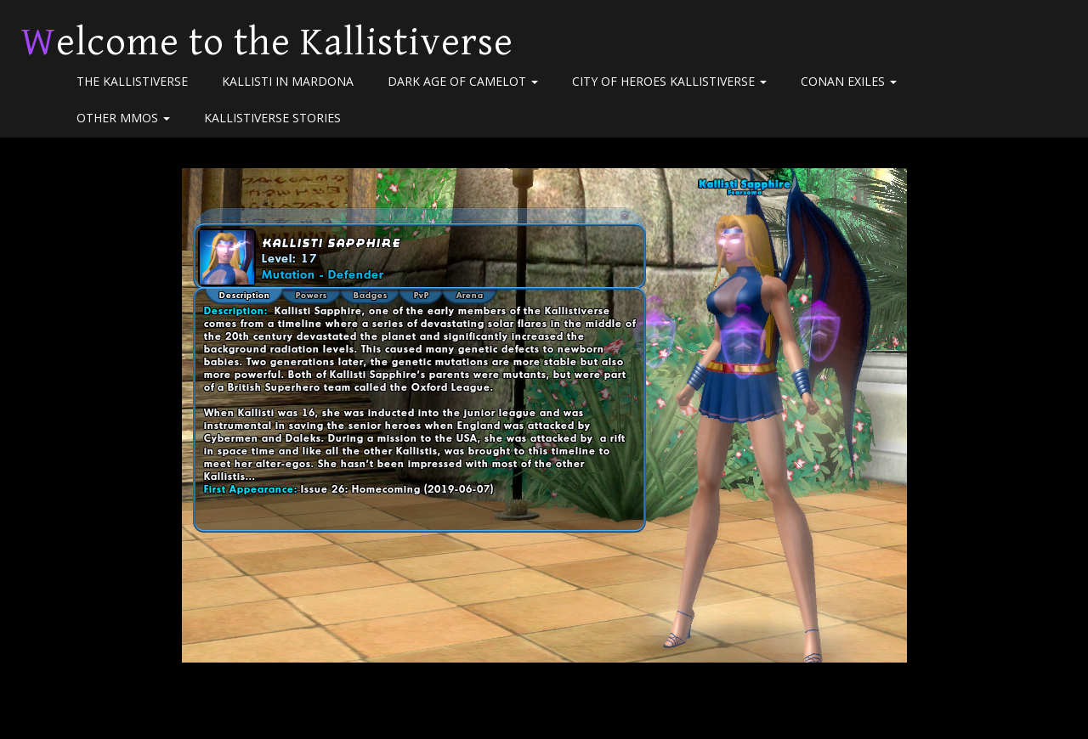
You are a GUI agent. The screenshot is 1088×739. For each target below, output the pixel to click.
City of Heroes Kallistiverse (669, 81)
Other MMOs (123, 118)
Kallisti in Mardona (288, 81)
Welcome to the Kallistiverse (266, 42)
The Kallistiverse (132, 81)
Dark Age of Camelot (463, 81)
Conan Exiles (849, 81)
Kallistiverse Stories (272, 118)
